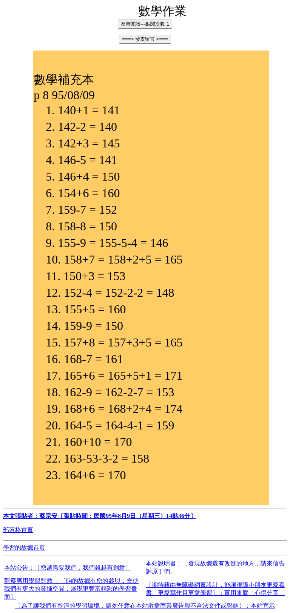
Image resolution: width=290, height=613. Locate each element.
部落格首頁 (18, 530)
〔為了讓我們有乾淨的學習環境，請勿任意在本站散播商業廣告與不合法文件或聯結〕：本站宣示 (145, 605)
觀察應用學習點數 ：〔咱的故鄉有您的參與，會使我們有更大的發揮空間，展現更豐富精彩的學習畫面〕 (71, 589)
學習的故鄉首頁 (24, 547)
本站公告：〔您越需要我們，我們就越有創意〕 (67, 567)
